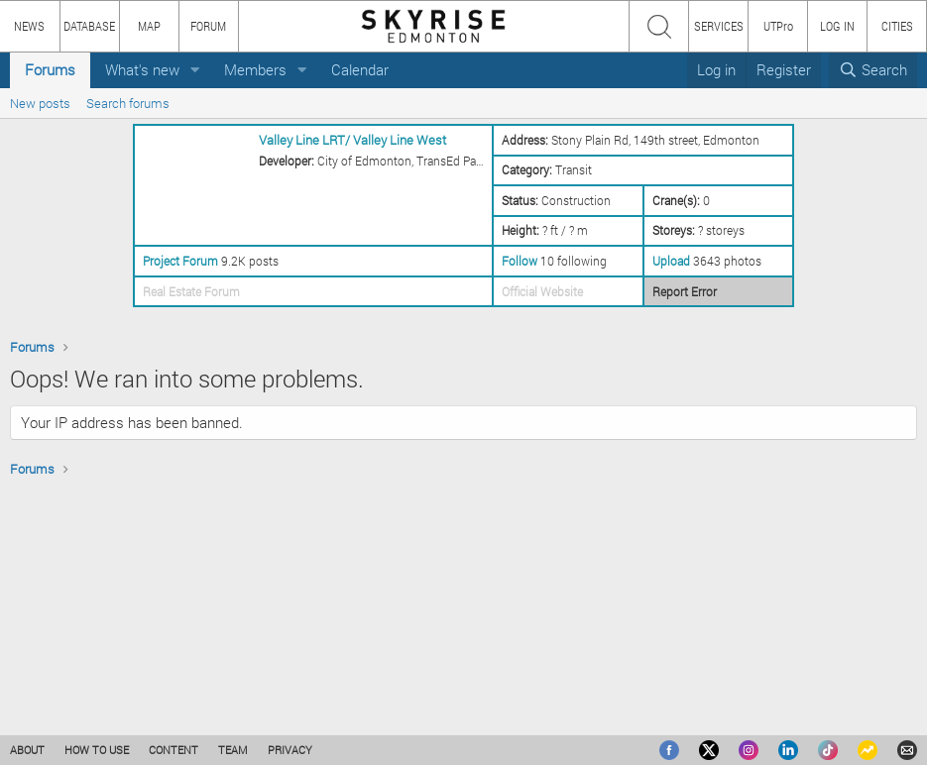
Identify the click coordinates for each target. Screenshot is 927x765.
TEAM (233, 749)
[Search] (873, 70)
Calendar (360, 69)
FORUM (208, 26)
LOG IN (837, 26)
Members (255, 69)
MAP (149, 26)
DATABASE (89, 26)
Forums (50, 69)
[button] (195, 70)
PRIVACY (290, 749)
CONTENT (173, 749)
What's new (142, 69)
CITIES (897, 26)
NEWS (29, 26)
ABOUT (27, 749)
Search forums (128, 103)
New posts (40, 103)
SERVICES (719, 26)
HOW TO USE (96, 749)
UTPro (778, 26)
